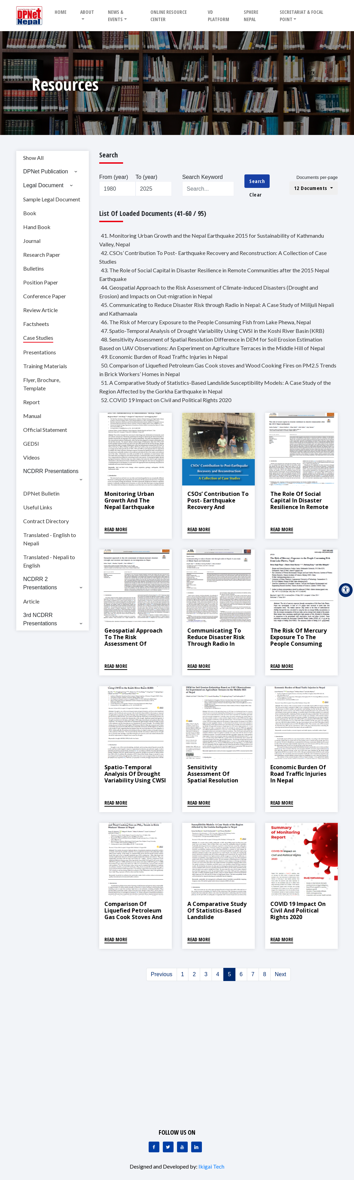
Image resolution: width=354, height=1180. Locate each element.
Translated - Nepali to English (49, 561)
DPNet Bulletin (41, 493)
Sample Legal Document (51, 199)
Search (257, 181)
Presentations (39, 352)
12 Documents (311, 187)
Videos (31, 457)
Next (280, 974)
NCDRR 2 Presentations (40, 583)
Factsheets (36, 323)
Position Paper (40, 282)
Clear (255, 194)
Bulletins (33, 268)
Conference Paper (44, 296)
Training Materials (45, 366)
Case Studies (38, 337)
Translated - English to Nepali (49, 539)
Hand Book (36, 227)
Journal (31, 240)
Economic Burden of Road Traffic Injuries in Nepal (298, 773)
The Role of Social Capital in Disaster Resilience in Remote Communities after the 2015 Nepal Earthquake (299, 510)
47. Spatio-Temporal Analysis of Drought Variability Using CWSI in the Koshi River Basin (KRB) (212, 330)
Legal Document (43, 185)
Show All (33, 157)
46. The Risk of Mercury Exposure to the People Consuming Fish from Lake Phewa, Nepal (206, 322)
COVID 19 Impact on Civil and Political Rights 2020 (298, 910)
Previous (161, 974)
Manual (32, 415)
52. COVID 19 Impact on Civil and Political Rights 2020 (166, 400)
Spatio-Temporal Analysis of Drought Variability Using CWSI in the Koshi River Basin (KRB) (135, 780)
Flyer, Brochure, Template (41, 383)
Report (31, 402)
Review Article (40, 310)
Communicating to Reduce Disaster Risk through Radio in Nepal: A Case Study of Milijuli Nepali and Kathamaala (217, 647)
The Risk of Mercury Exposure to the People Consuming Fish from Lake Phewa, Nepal (298, 644)
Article (31, 601)
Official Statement (45, 429)
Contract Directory (46, 521)
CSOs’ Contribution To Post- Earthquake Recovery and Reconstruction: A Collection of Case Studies (218, 510)
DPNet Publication (45, 171)
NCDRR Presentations (50, 471)
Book (29, 213)
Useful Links (37, 507)
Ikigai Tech (211, 1166)
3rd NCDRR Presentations (40, 619)
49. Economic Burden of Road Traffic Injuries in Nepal (164, 356)
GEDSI (31, 443)
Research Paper (41, 254)
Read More (115, 529)
